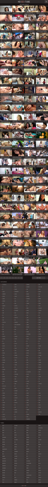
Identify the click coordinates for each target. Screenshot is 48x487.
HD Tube (24, 1)
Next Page (42, 278)
